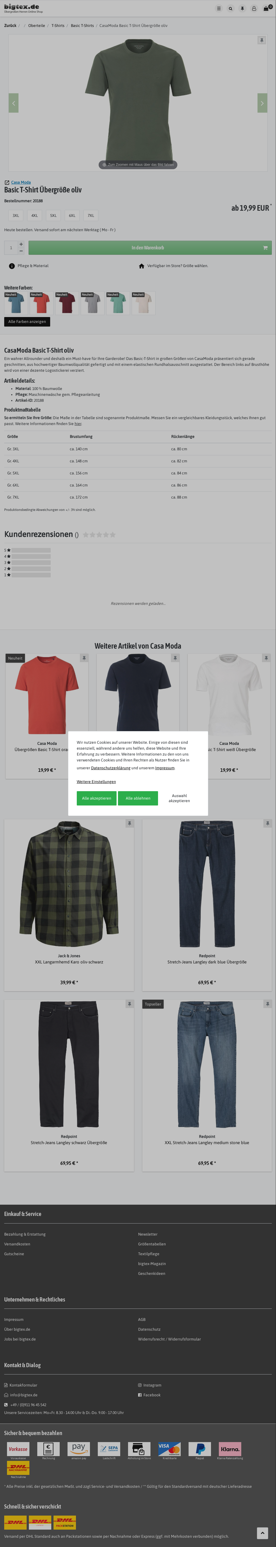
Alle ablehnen (138, 798)
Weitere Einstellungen (96, 781)
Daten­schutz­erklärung (111, 768)
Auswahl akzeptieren (179, 798)
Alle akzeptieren (96, 798)
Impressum (165, 768)
